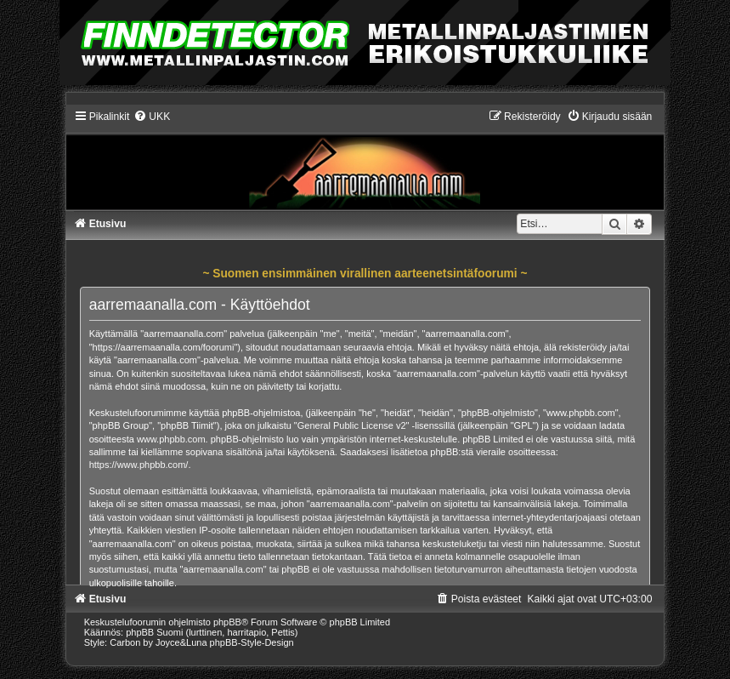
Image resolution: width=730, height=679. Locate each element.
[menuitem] (151, 117)
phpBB (227, 622)
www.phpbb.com (171, 439)
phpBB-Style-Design (252, 642)
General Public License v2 (351, 425)
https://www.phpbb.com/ (139, 464)
